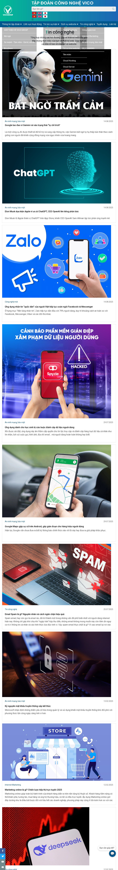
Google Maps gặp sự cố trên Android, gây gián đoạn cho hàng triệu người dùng (44, 526)
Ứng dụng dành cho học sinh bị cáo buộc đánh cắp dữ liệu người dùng (39, 427)
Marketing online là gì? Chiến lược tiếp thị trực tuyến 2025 (33, 789)
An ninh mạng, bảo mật (15, 121)
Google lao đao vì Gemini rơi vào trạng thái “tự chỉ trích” (32, 125)
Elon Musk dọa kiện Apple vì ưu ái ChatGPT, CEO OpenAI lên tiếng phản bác (42, 211)
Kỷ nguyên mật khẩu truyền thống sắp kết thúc (28, 706)
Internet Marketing (13, 785)
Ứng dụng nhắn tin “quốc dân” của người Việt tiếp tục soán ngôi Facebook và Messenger (49, 306)
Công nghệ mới (11, 302)
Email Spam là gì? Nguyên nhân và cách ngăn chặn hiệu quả (34, 614)
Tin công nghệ (11, 609)
